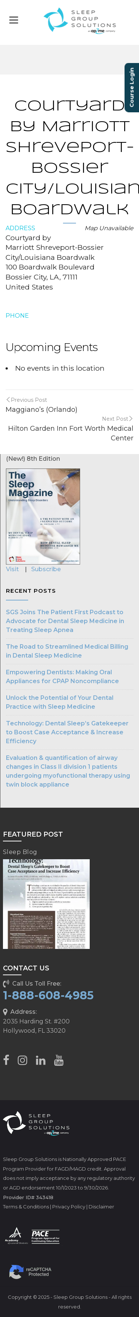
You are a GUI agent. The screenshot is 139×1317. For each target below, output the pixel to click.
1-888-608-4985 (48, 995)
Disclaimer (101, 1207)
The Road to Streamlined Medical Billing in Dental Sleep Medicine (67, 651)
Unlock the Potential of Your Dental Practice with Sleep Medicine (59, 702)
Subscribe (46, 569)
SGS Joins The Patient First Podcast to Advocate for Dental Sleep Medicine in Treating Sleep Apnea (65, 621)
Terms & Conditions (26, 1207)
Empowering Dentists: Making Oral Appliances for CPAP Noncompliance (62, 677)
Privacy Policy (68, 1207)
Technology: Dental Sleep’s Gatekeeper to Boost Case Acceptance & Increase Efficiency (67, 732)
